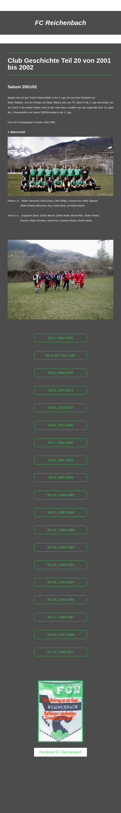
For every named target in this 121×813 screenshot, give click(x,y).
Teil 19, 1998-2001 (60, 652)
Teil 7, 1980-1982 (60, 442)
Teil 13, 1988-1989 (60, 547)
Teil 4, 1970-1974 (60, 390)
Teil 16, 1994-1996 (60, 599)
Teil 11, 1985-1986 (60, 512)
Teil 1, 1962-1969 (60, 338)
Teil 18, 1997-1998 (60, 634)
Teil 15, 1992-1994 (60, 582)
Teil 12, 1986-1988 (60, 530)
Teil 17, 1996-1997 (60, 617)
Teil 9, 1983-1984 (60, 477)
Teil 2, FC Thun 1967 (60, 355)
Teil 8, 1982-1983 (60, 460)
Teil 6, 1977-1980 (60, 425)
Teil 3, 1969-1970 (60, 373)
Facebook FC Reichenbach (60, 752)
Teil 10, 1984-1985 (60, 495)
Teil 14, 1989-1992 (60, 565)
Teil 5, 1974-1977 (60, 407)
